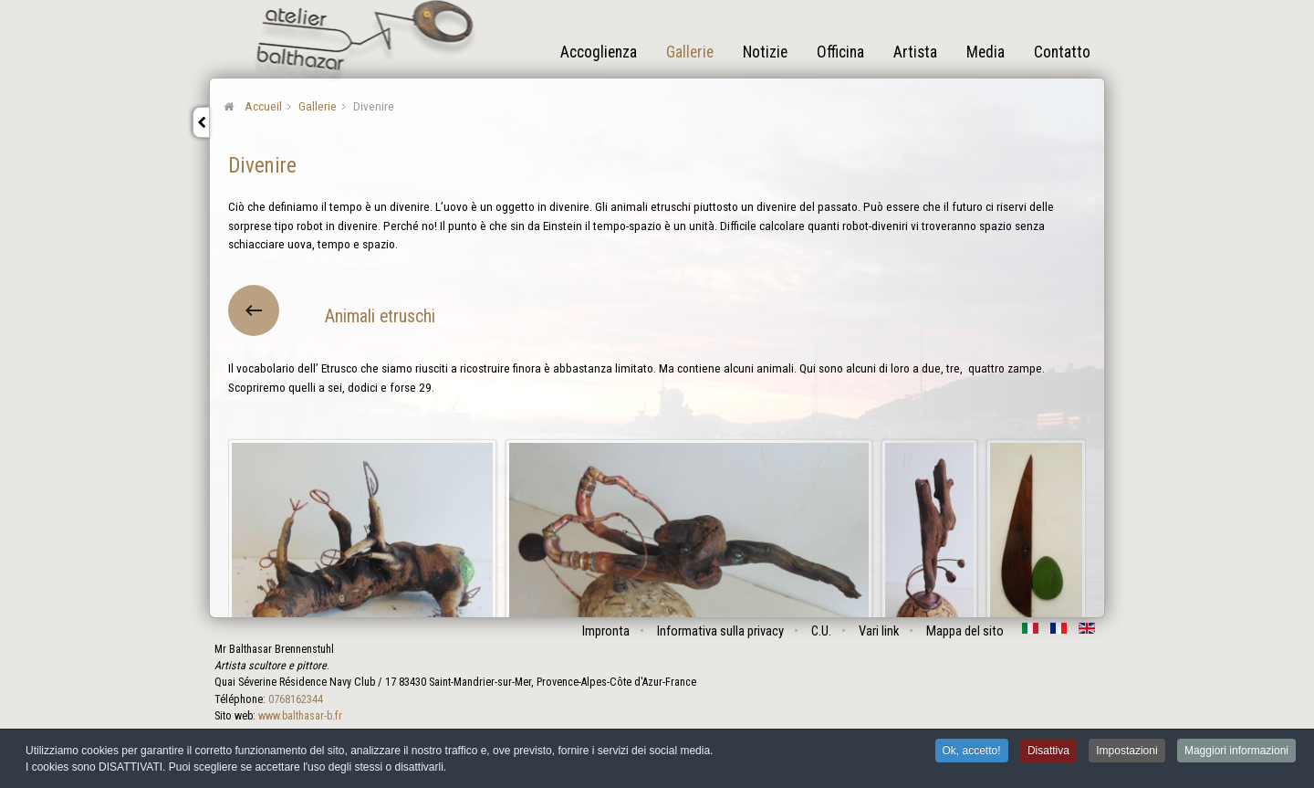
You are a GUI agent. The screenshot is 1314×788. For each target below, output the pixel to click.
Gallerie (690, 52)
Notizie (765, 52)
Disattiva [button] (1048, 752)
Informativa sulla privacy (720, 631)
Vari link (879, 631)
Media (985, 52)
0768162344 (295, 699)
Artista (915, 52)
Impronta (606, 631)
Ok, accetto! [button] (972, 752)
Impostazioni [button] (1126, 752)
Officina (840, 52)
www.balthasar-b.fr (300, 715)
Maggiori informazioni (1236, 752)
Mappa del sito (965, 631)
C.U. (821, 631)
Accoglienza (598, 52)
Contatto (1062, 52)
